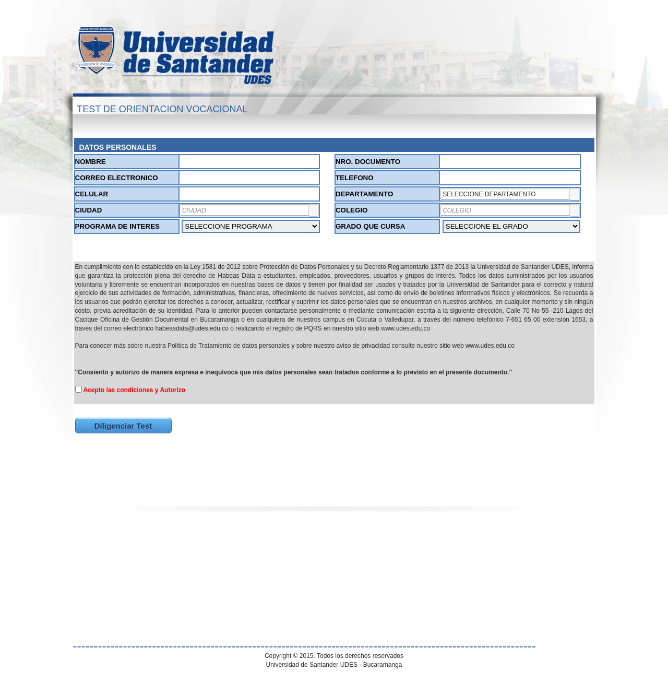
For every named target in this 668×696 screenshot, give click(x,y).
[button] (574, 194)
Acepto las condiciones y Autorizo (135, 390)
